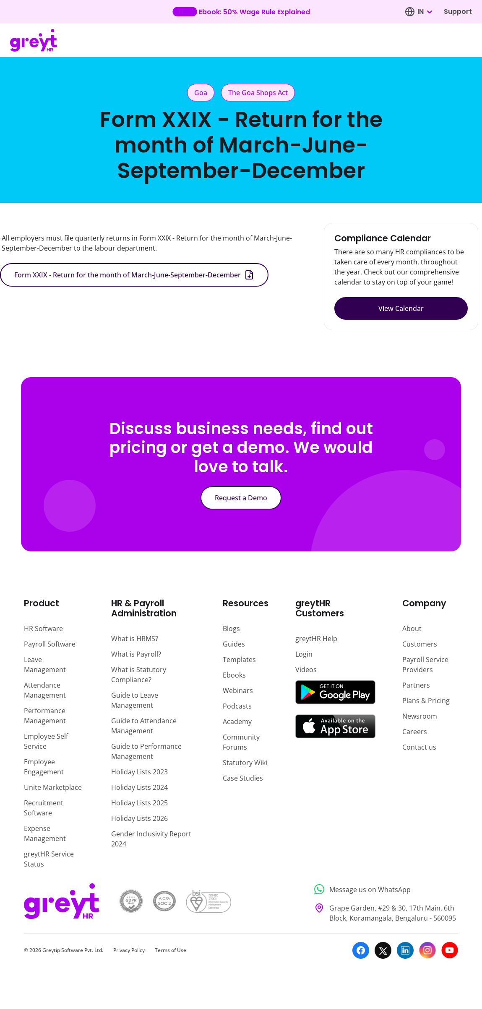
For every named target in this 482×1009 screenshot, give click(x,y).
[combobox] (424, 12)
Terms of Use (170, 950)
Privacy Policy (129, 950)
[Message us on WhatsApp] (383, 889)
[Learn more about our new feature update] (241, 12)
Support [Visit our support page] (458, 12)
